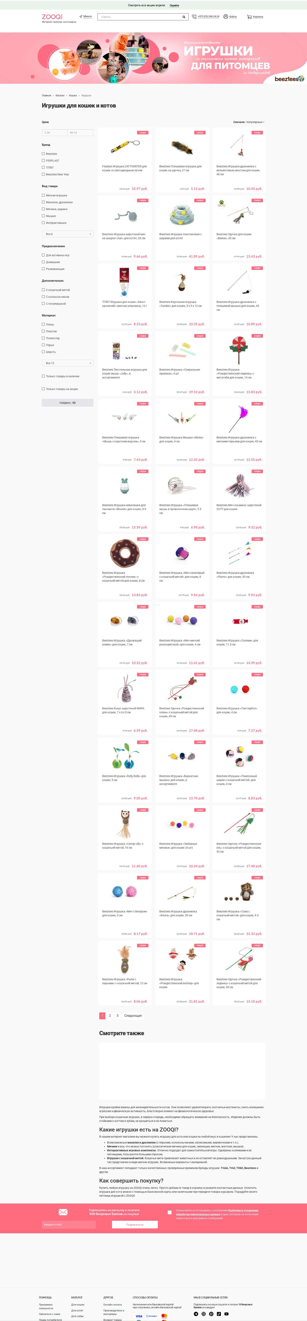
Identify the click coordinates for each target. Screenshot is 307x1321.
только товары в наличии (62, 375)
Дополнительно (52, 279)
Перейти (174, 4)
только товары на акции (62, 387)
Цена (45, 121)
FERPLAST (52, 159)
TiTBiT (50, 166)
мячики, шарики (56, 207)
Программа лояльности (46, 1306)
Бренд (46, 143)
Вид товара (50, 185)
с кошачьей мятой (58, 288)
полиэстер (53, 337)
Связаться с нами (49, 1314)
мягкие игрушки (56, 194)
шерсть (51, 350)
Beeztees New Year (57, 173)
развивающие (55, 267)
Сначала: (239, 120)
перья (50, 343)
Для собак (77, 1316)
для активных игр (58, 254)
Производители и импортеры (113, 1312)
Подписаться (135, 1222)
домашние (53, 260)
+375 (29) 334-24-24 (208, 15)
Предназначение (53, 245)
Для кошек (77, 1304)
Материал (49, 314)
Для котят (77, 1310)
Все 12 (68, 362)
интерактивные (56, 221)
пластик (51, 330)
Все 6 (68, 233)
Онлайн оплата (112, 1304)
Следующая (133, 1014)
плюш (50, 323)
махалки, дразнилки (59, 200)
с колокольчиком (57, 295)
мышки (51, 214)
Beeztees (51, 152)
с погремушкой (56, 302)
